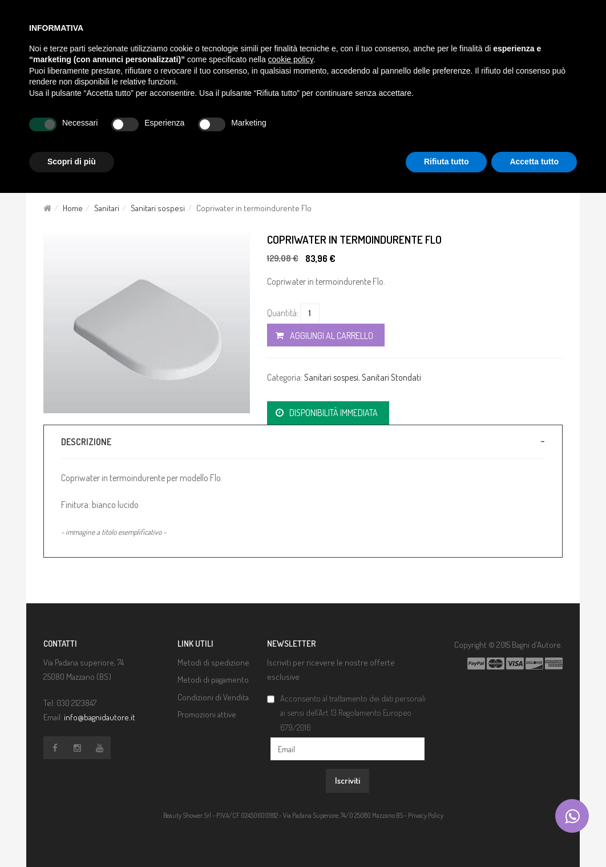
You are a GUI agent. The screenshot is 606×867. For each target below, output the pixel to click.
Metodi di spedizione (213, 662)
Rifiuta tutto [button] (446, 161)
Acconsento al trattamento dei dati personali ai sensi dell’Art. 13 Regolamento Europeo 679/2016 (353, 713)
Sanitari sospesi (158, 208)
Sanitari (106, 208)
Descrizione (86, 441)
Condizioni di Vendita (213, 697)
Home (73, 208)
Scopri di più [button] (71, 161)
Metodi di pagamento (213, 679)
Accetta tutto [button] (534, 161)
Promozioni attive (206, 714)
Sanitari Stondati (391, 377)
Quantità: (282, 312)
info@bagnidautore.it (99, 717)
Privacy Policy (425, 815)
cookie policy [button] (290, 59)
